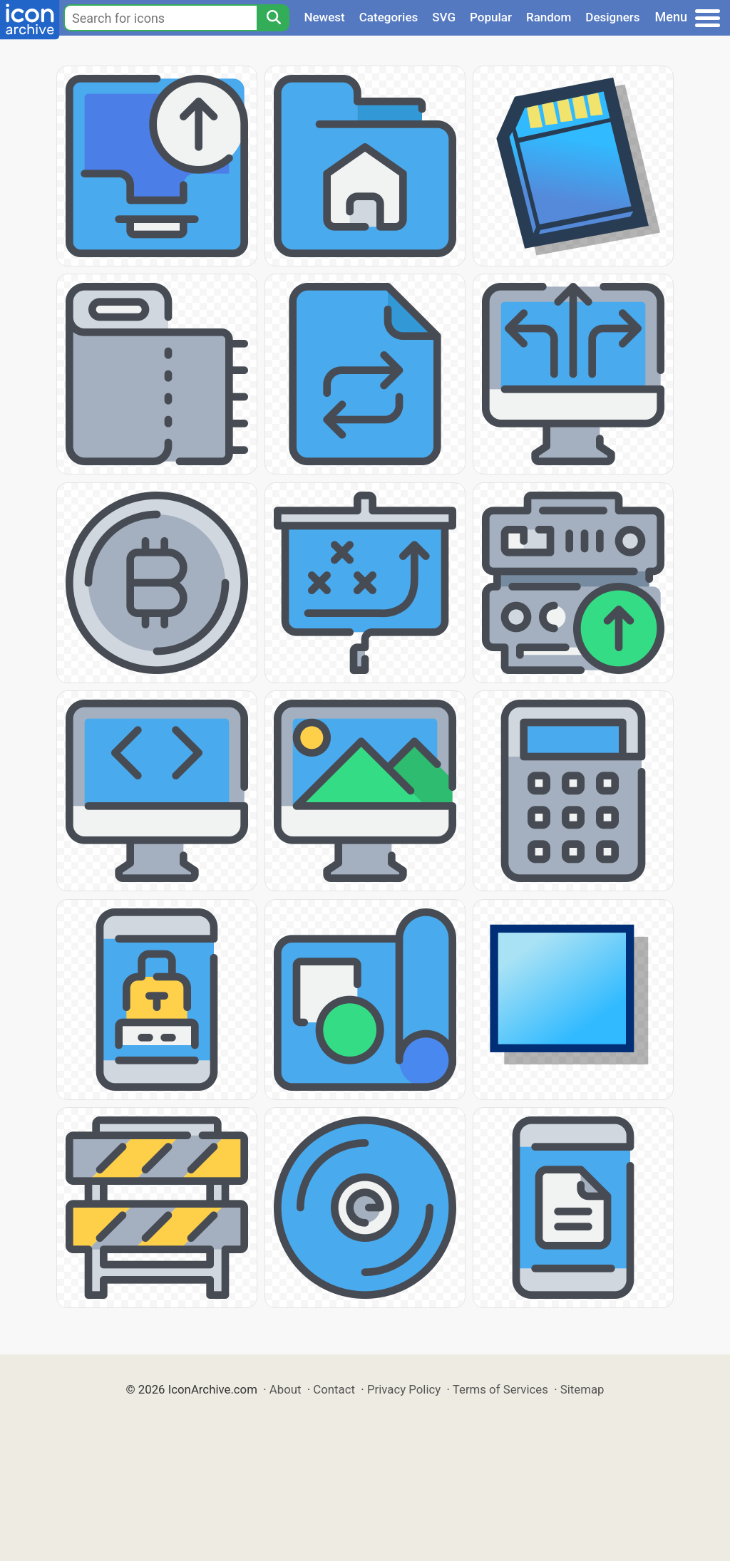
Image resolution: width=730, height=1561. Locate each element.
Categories (388, 17)
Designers (612, 17)
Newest (324, 17)
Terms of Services (500, 1389)
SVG (444, 17)
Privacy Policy (404, 1389)
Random (548, 17)
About (285, 1389)
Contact (334, 1389)
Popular (491, 17)
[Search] (273, 17)
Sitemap (582, 1389)
